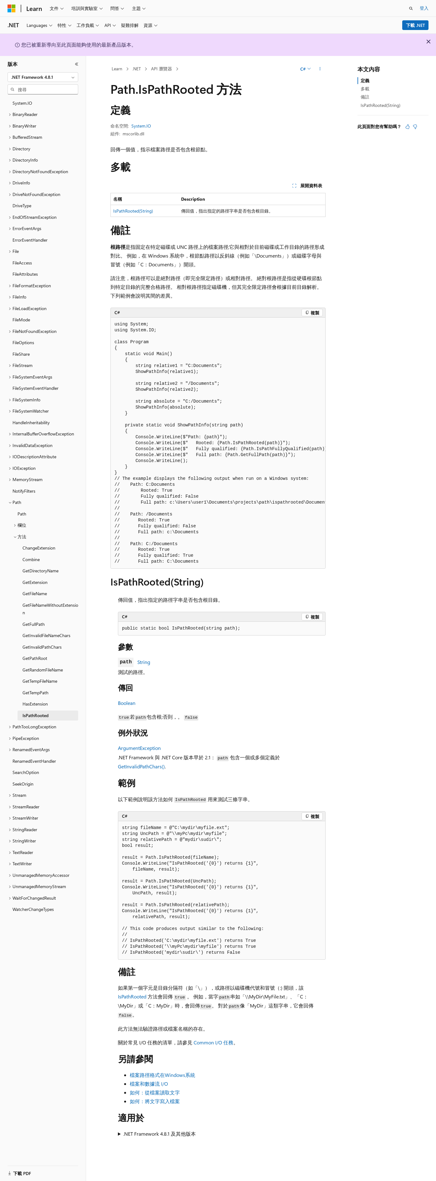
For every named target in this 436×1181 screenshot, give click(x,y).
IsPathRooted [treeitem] (35, 715)
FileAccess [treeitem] (22, 263)
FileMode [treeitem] (21, 320)
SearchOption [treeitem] (26, 772)
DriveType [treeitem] (22, 206)
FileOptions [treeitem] (23, 342)
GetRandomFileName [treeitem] (43, 670)
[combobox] (43, 77)
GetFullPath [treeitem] (34, 624)
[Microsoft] (12, 8)
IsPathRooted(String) (133, 211)
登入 (424, 8)
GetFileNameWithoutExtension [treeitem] (50, 609)
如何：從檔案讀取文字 (155, 1092)
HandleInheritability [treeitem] (31, 422)
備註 (365, 97)
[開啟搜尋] (411, 8)
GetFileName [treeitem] (35, 593)
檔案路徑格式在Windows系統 (162, 1075)
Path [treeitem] (22, 514)
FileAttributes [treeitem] (25, 274)
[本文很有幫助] (407, 126)
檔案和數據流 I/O (149, 1083)
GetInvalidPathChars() (141, 766)
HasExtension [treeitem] (35, 704)
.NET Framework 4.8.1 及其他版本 (159, 1133)
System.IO (141, 126)
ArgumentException (139, 748)
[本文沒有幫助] (415, 126)
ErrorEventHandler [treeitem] (30, 240)
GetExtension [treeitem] (35, 582)
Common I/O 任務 (213, 1042)
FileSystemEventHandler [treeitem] (35, 388)
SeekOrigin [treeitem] (23, 784)
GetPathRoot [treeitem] (35, 658)
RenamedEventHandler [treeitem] (34, 761)
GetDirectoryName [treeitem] (40, 571)
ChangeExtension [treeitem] (39, 548)
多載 (365, 89)
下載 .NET (415, 25)
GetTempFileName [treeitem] (40, 681)
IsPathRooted (132, 996)
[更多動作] (320, 69)
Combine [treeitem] (31, 559)
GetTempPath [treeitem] (35, 693)
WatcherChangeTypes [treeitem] (33, 909)
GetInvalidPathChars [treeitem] (42, 647)
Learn (117, 69)
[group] (218, 443)
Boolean (126, 703)
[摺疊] (76, 64)
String (143, 662)
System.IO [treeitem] (22, 103)
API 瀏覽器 (161, 69)
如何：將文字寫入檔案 (155, 1101)
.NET (136, 69)
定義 (365, 80)
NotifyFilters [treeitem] (24, 491)
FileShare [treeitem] (21, 354)
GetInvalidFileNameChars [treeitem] (46, 635)
